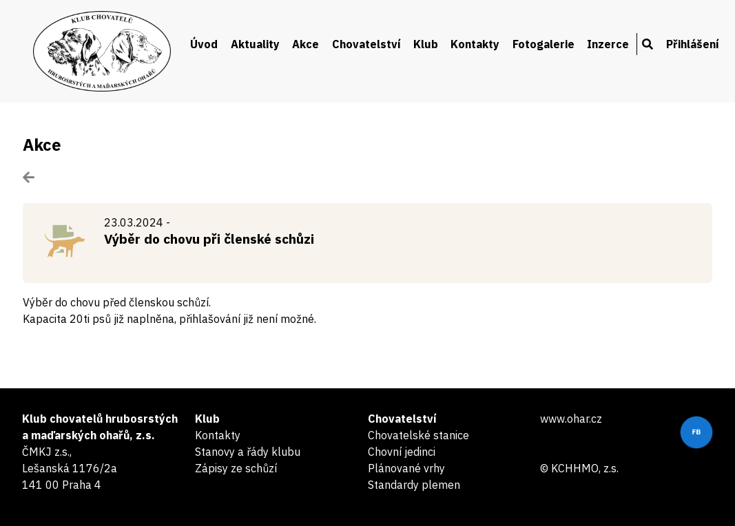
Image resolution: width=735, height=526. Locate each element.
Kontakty (475, 44)
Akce (305, 44)
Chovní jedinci (401, 452)
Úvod (204, 44)
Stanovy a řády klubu (247, 452)
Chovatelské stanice (418, 435)
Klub (425, 44)
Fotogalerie (543, 44)
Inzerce (608, 44)
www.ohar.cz (571, 418)
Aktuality (255, 44)
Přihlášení (692, 44)
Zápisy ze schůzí (236, 468)
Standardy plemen (414, 485)
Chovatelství (366, 44)
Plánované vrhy (406, 468)
